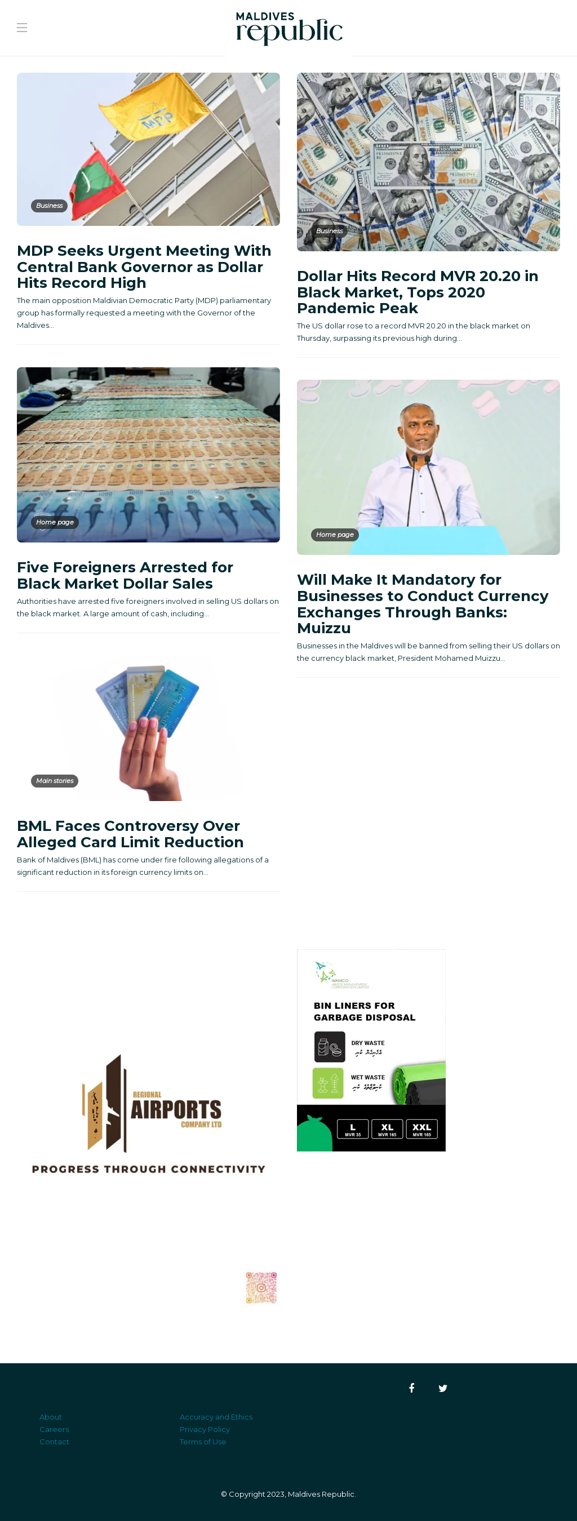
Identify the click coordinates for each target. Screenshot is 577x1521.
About (50, 1416)
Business (49, 206)
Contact (54, 1441)
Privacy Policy (205, 1429)
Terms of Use (203, 1441)
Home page (55, 522)
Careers (54, 1429)
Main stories (54, 781)
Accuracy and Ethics (216, 1416)
